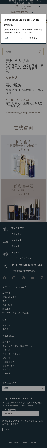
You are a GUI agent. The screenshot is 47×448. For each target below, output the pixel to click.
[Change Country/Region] (13, 38)
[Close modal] (42, 17)
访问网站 (33, 38)
